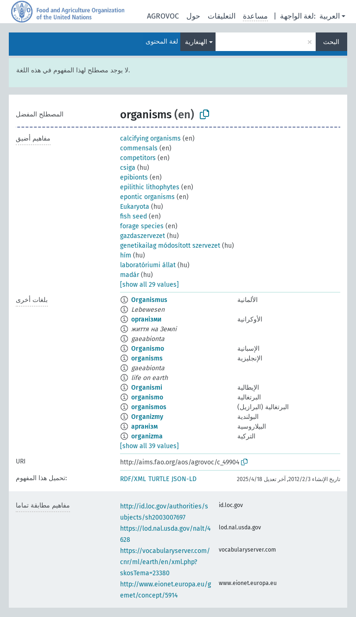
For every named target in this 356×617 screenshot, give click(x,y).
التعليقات (221, 16)
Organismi (146, 388)
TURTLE (158, 479)
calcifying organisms (150, 138)
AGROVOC (163, 16)
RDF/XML (133, 479)
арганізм (144, 427)
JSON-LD (184, 479)
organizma (147, 436)
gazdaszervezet (142, 236)
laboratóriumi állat (148, 265)
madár (129, 275)
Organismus (149, 300)
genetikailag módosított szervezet (170, 246)
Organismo (147, 349)
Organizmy (147, 417)
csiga (127, 168)
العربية (329, 16)
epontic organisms (147, 197)
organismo (147, 397)
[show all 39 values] (149, 446)
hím (125, 255)
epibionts (134, 177)
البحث (331, 42)
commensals (139, 148)
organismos (148, 407)
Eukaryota (134, 207)
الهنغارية (196, 42)
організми (146, 319)
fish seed (133, 216)
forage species (142, 226)
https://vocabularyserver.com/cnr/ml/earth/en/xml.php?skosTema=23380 (165, 562)
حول (193, 16)
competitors (138, 158)
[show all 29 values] (149, 285)
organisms (147, 358)
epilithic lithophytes (149, 187)
